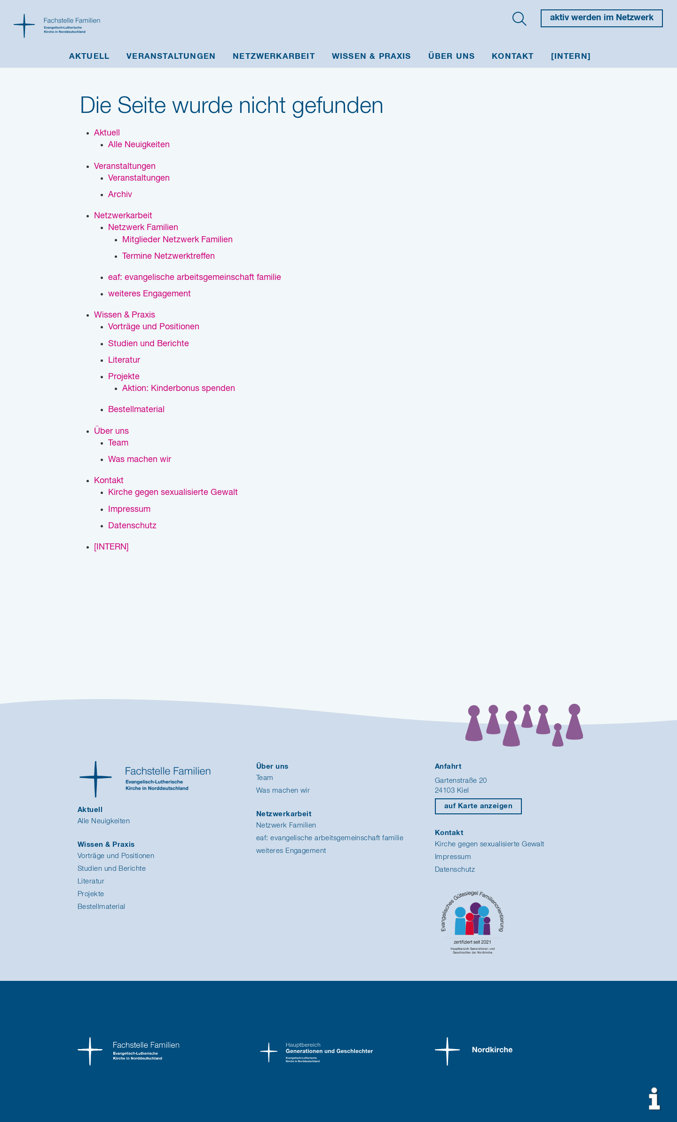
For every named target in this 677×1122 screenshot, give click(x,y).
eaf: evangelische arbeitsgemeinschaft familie (329, 838)
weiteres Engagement (291, 850)
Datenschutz (455, 869)
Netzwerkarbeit (274, 57)
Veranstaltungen (171, 57)
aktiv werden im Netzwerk (601, 18)
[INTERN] (571, 57)
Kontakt (513, 57)
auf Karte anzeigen (478, 806)
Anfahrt (448, 766)
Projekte (91, 894)
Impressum (453, 856)
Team (265, 777)
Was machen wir (283, 790)
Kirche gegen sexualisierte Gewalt (489, 844)
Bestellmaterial (102, 906)
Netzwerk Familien (286, 825)
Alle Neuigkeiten (104, 821)
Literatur (91, 881)
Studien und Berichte (112, 868)
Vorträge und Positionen (116, 855)
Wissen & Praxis (371, 57)
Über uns (451, 57)
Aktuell (89, 57)
